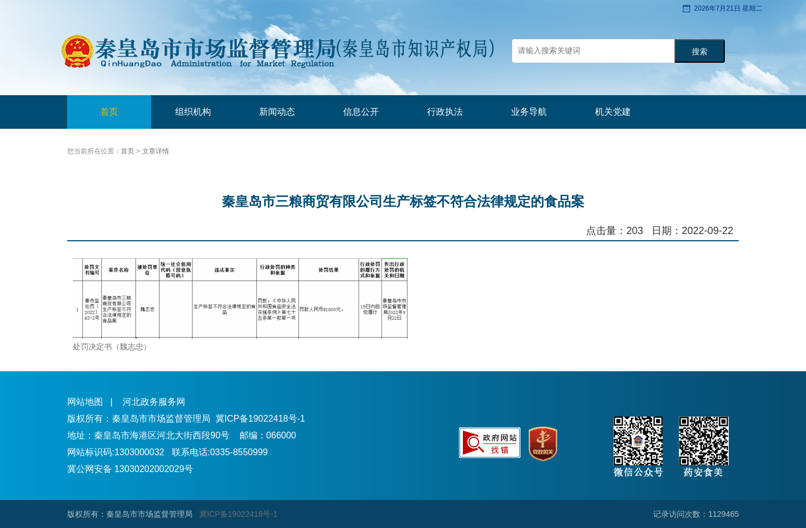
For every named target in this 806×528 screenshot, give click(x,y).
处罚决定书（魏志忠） (112, 346)
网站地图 (85, 401)
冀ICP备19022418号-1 (260, 418)
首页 (109, 111)
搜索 (699, 52)
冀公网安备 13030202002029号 (130, 469)
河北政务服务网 (154, 401)
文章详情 (155, 151)
